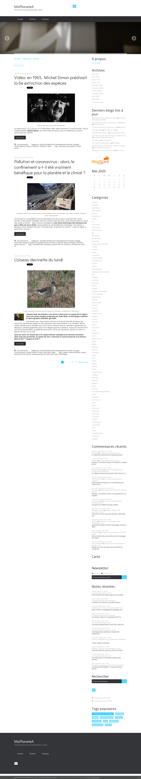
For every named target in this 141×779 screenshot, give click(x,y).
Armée (94, 219)
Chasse (94, 247)
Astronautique (97, 230)
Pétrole (94, 366)
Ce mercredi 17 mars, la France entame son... (107, 608)
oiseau (65, 352)
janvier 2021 (96, 82)
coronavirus (75, 244)
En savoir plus (95, 777)
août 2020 (95, 96)
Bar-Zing (120, 150)
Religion (95, 383)
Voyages (95, 439)
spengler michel (97, 510)
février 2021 (96, 80)
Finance (94, 300)
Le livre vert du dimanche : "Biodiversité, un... (107, 502)
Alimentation (96, 211)
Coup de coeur (97, 261)
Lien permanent (21, 144)
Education (95, 283)
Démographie (97, 269)
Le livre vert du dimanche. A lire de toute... (109, 533)
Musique (95, 347)
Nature (28, 146)
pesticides (119, 714)
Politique (72, 243)
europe (108, 725)
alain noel (114, 721)
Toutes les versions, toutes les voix (104, 127)
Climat (94, 252)
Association (96, 225)
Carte (96, 556)
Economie (17, 243)
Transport (95, 417)
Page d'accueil (26, 58)
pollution (67, 244)
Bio (93, 233)
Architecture (96, 216)
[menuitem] (20, 19)
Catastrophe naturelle (100, 244)
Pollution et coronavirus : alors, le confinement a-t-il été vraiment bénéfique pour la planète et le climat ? (49, 167)
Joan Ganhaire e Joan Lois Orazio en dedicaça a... (109, 123)
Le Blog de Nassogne (102, 147)
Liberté (122, 127)
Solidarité (95, 397)
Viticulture (95, 436)
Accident (95, 202)
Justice (94, 325)
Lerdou (94, 460)
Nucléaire (95, 353)
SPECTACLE (96, 400)
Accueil (20, 19)
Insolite (28, 352)
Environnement (19, 146)
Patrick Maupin (97, 470)
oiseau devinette (74, 352)
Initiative (95, 316)
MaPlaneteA (24, 6)
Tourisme (95, 414)
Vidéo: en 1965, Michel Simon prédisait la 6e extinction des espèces (50, 80)
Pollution (35, 146)
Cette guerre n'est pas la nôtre (103, 150)
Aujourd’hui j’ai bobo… (100, 133)
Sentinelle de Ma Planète (100, 392)
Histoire (95, 305)
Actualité (43, 241)
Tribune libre (96, 422)
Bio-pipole (95, 236)
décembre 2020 (97, 85)
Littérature (96, 328)
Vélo (93, 428)
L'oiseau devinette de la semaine (107, 480)
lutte (105, 721)
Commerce (95, 255)
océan (94, 355)
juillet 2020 (96, 99)
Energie (25, 243)
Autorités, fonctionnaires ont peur (104, 118)
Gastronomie (96, 302)
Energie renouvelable (36, 243)
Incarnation (107, 140)
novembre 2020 (97, 88)
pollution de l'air (57, 244)
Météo (94, 344)
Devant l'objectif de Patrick (104, 137)
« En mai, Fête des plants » (101, 143)
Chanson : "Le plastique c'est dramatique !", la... (106, 522)
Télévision (43, 146)
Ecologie (76, 144)
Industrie (59, 243)
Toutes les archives (98, 102)
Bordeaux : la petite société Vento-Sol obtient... (108, 665)
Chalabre (117, 143)
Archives (32, 19)
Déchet (94, 266)
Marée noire (96, 339)
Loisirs (94, 336)
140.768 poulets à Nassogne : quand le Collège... (109, 146)
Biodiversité (50, 144)
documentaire (98, 725)
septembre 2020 (97, 94)
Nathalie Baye (97, 130)
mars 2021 (95, 77)
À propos (45, 19)
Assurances (96, 227)
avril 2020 (17, 58)
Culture (94, 263)
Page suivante (83, 362)
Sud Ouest (47, 352)
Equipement (96, 297)
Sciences (22, 244)
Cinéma (94, 250)
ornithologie (62, 354)
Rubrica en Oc (99, 124)
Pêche (94, 361)
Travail (94, 419)
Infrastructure (97, 314)
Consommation (97, 258)
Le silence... (96, 140)
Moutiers (95, 532)
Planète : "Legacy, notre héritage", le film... (106, 648)
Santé (16, 244)
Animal (42, 144)
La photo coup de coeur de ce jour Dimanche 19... (109, 136)
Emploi (94, 286)
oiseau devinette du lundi (41, 354)
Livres (94, 330)
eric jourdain (96, 501)
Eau (93, 275)
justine (94, 521)
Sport (94, 403)
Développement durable (63, 144)
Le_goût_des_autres (118, 133)
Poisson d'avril (97, 372)
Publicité (95, 380)
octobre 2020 (96, 91)
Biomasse (95, 241)
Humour (95, 308)
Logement (95, 333)
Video (49, 146)
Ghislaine (95, 490)
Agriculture (96, 208)
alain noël (54, 354)
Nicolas (94, 453)
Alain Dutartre (97, 479)
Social (94, 394)
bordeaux (119, 717)
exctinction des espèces (67, 146)
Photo (40, 352)
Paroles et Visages (111, 130)
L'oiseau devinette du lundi (38, 259)
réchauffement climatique (42, 244)
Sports (94, 405)
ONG (93, 358)
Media (94, 341)
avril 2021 (95, 74)
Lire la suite (20, 138)
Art (93, 222)
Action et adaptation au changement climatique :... (107, 471)
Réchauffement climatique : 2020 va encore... (109, 491)
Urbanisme (96, 425)
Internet (95, 322)
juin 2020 (36, 58)
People (94, 364)
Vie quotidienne (97, 433)
